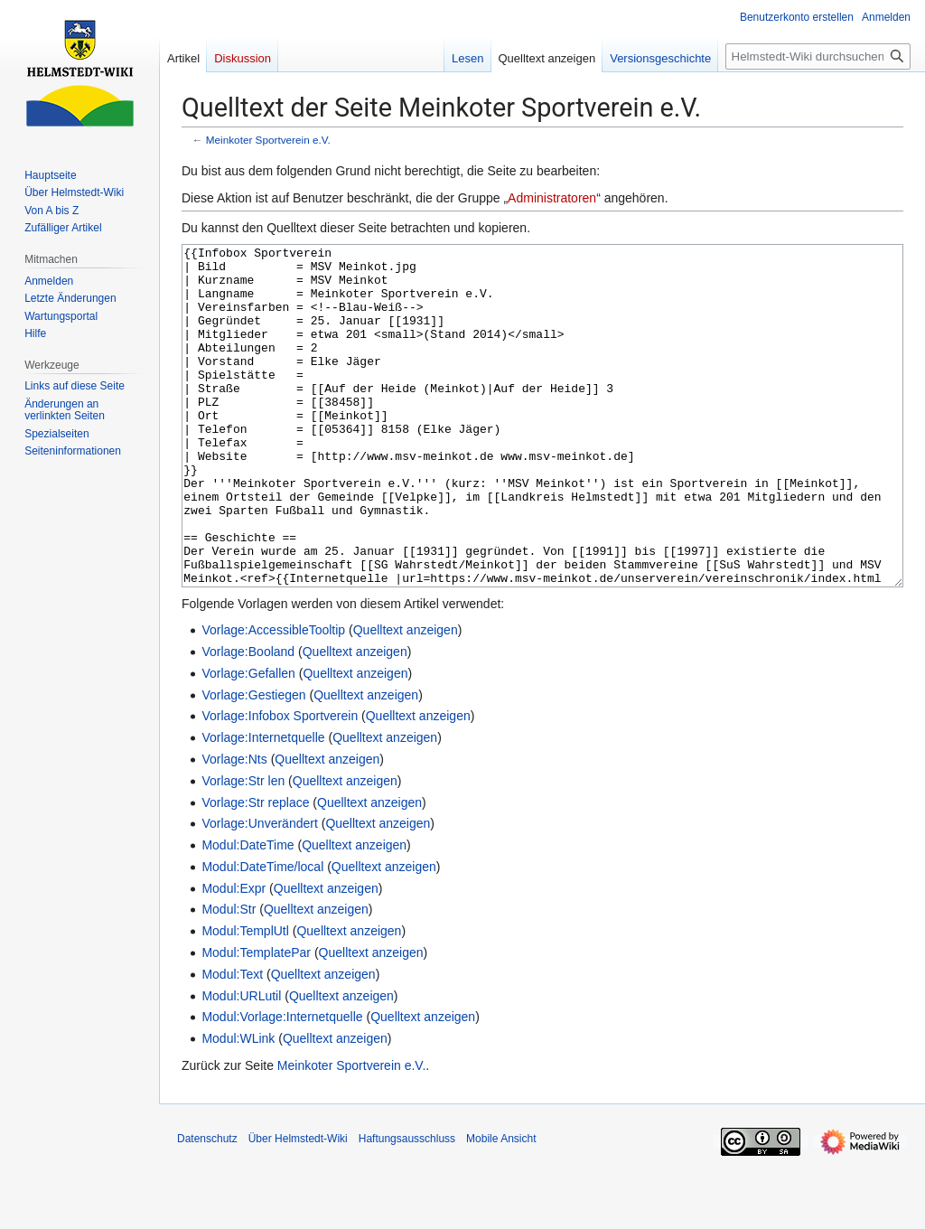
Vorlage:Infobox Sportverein (279, 783)
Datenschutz (207, 1206)
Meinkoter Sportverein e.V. (268, 139)
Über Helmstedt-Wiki (298, 1206)
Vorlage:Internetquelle (262, 805)
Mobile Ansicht (501, 1206)
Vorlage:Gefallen (248, 741)
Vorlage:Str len (243, 848)
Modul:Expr (233, 956)
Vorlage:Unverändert (259, 891)
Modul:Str (228, 977)
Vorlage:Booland (247, 719)
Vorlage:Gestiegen (253, 762)
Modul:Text (232, 1042)
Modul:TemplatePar (256, 1020)
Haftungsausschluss (407, 1206)
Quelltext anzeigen (405, 697)
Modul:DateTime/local (262, 934)
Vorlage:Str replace (255, 870)
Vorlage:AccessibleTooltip (273, 697)
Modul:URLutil (241, 1063)
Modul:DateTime (247, 912)
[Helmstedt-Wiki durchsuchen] (818, 56)
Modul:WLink (238, 1106)
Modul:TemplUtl (244, 998)
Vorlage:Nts (233, 827)
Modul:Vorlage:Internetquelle (281, 1084)
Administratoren (552, 198)
